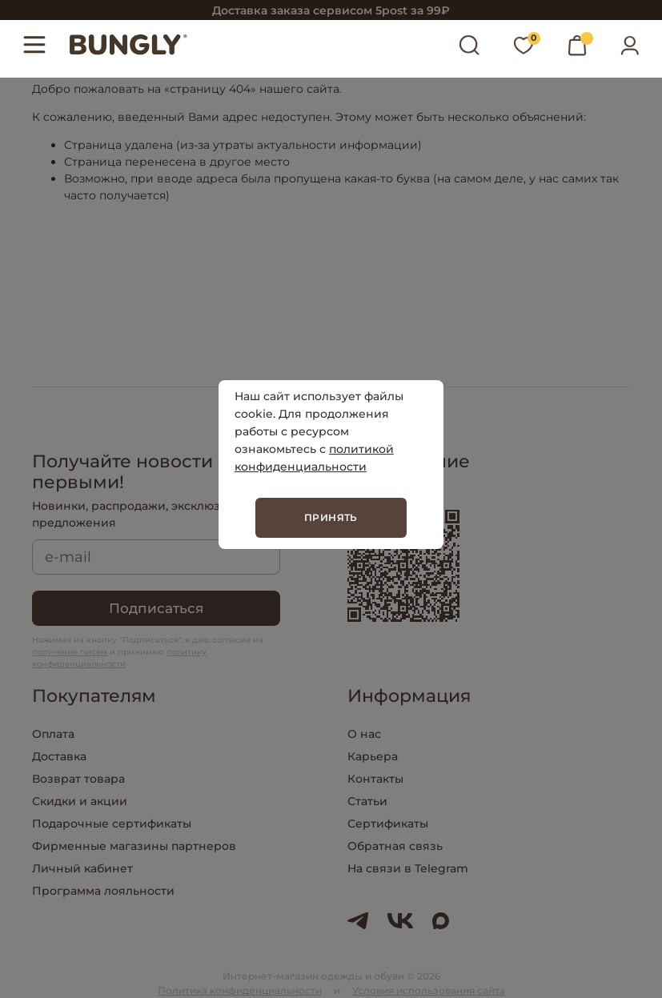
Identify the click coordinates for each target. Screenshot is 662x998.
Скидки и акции (79, 801)
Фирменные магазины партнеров (134, 846)
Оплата (53, 734)
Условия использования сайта (428, 990)
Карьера (372, 756)
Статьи (367, 801)
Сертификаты (387, 823)
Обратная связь (395, 846)
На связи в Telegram (407, 868)
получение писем (69, 652)
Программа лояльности (103, 891)
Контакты (375, 779)
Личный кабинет (82, 868)
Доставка (59, 756)
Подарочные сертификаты (111, 823)
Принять (331, 517)
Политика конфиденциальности (240, 990)
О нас (364, 734)
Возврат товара (78, 779)
